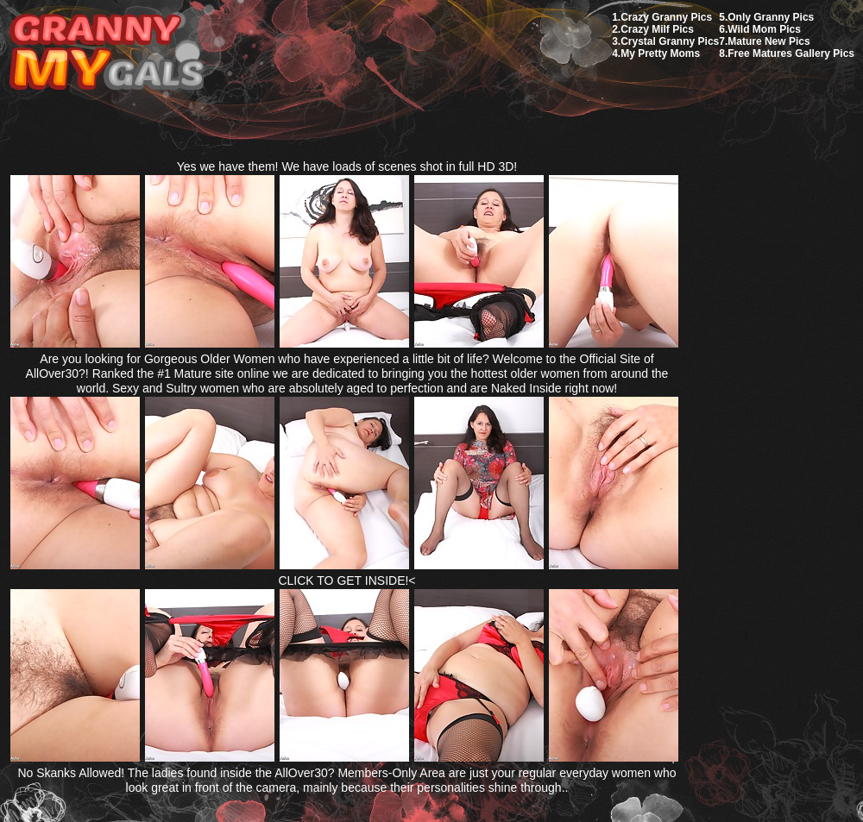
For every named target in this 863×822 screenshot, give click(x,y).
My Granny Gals (107, 53)
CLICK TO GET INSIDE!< (346, 580)
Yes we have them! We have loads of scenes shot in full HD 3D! (347, 166)
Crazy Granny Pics (666, 17)
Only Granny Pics (771, 17)
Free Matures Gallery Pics (791, 53)
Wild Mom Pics (764, 29)
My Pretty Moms (660, 53)
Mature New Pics (768, 41)
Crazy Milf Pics (657, 29)
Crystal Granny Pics (669, 41)
